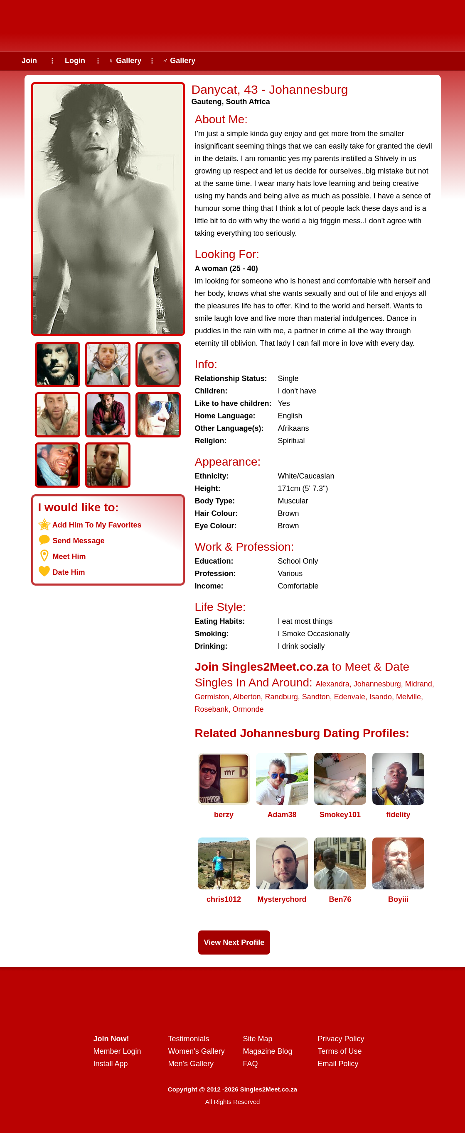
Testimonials (188, 1039)
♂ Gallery (179, 60)
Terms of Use (340, 1051)
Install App (110, 1064)
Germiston (212, 697)
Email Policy (338, 1064)
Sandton (316, 697)
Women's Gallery (196, 1051)
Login (75, 60)
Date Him (69, 572)
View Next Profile (234, 942)
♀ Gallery (125, 60)
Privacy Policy (341, 1039)
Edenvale (349, 697)
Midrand (418, 684)
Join (29, 60)
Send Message (79, 541)
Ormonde (248, 709)
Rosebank (212, 709)
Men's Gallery (191, 1064)
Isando (380, 697)
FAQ (250, 1064)
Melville (408, 697)
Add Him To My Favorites (97, 525)
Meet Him (69, 556)
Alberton (247, 697)
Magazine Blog (268, 1051)
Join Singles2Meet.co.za (262, 666)
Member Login (117, 1051)
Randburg (281, 697)
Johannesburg (377, 684)
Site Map (258, 1039)
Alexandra (332, 684)
